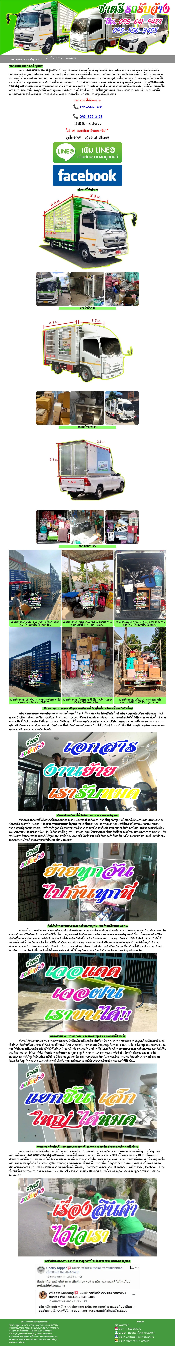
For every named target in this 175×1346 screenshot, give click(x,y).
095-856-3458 (91, 117)
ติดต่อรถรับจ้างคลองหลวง (33, 1340)
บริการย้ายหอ (36, 1328)
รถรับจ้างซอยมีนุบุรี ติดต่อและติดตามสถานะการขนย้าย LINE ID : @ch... (87, 623)
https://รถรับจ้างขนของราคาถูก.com (134, 1341)
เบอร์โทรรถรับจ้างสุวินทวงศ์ (27, 1331)
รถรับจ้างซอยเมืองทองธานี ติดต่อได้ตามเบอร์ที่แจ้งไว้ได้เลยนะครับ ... (87, 701)
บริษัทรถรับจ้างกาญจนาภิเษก (21, 1325)
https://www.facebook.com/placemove (136, 1337)
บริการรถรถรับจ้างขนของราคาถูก (35, 1322)
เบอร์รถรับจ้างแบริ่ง (27, 1334)
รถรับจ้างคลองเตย (42, 1325)
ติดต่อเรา (71, 58)
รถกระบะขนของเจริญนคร (26, 59)
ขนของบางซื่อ (49, 1340)
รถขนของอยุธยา (47, 1337)
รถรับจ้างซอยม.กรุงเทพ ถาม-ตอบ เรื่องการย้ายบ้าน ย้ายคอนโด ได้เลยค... (140, 623)
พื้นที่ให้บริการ (54, 58)
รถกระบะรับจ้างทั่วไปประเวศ (29, 1337)
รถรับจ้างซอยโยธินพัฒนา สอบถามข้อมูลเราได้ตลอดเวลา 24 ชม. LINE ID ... (35, 701)
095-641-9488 (91, 107)
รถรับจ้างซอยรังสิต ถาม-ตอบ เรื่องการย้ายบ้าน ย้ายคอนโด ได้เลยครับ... (35, 623)
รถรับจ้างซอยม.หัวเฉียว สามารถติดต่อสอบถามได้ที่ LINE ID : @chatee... (139, 701)
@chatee (132, 1333)
